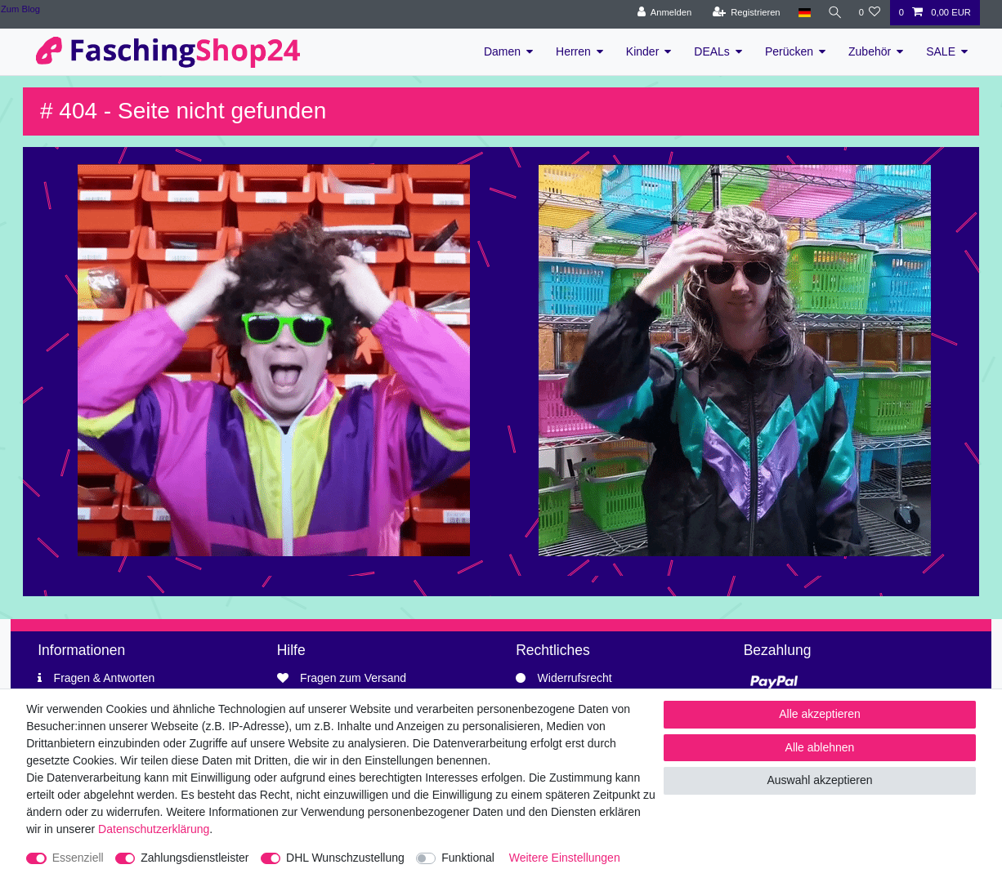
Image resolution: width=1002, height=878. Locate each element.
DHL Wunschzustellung (345, 857)
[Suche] (832, 12)
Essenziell (78, 857)
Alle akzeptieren (820, 713)
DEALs (712, 51)
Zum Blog (20, 9)
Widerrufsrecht (575, 677)
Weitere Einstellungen (564, 857)
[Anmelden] (661, 12)
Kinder (642, 51)
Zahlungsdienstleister (194, 857)
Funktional (467, 857)
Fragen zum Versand (353, 677)
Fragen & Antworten (104, 677)
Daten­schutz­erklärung (153, 829)
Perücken (789, 51)
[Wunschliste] (869, 12)
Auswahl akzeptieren (819, 780)
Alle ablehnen (820, 747)
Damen (502, 51)
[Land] (801, 12)
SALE (940, 51)
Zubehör (869, 51)
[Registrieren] (743, 12)
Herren (573, 51)
